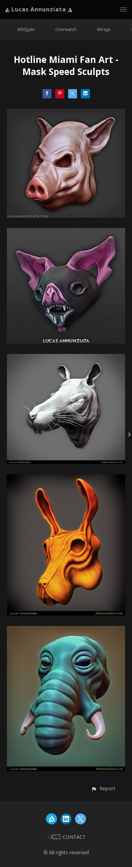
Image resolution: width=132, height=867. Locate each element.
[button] (103, 788)
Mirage (104, 29)
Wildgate (26, 29)
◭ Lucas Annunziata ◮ (38, 9)
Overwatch (65, 29)
